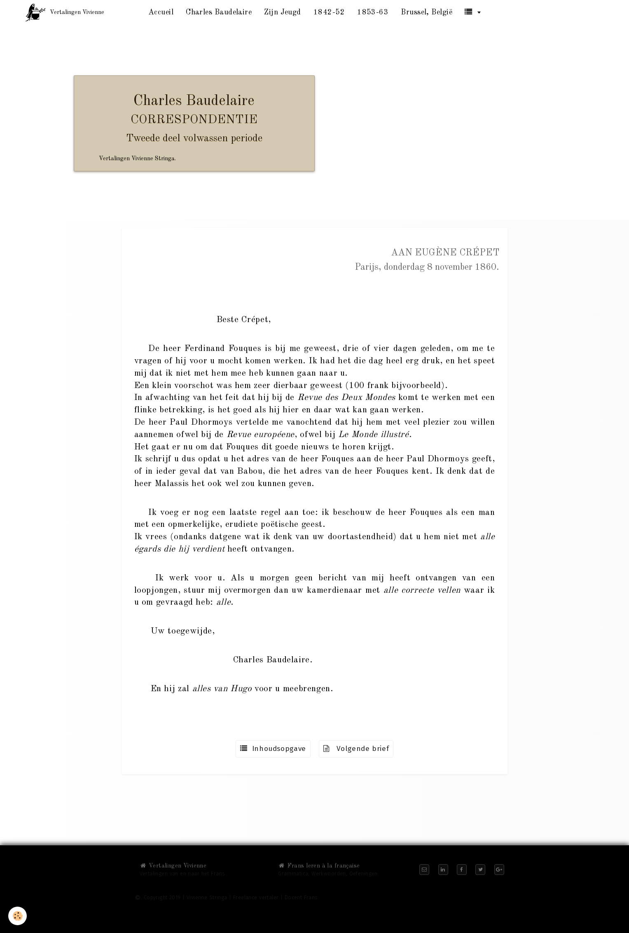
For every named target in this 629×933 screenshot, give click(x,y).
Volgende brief (356, 748)
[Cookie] (17, 916)
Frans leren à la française (319, 866)
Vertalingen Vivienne (173, 866)
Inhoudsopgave (273, 748)
